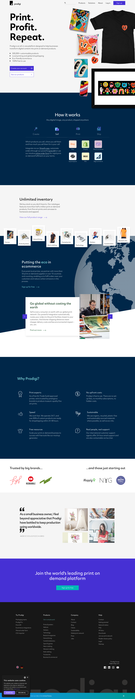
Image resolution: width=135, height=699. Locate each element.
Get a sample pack (49, 620)
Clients (73, 628)
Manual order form (22, 630)
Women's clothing (48, 649)
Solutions (91, 3)
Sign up (119, 3)
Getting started (103, 622)
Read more (17, 689)
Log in (108, 3)
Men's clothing (47, 646)
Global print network (77, 633)
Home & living (47, 638)
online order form (42, 153)
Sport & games (48, 644)
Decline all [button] (22, 692)
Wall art (45, 627)
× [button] (27, 677)
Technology (46, 633)
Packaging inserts (21, 620)
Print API (18, 625)
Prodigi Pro (19, 622)
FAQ (100, 628)
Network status (103, 625)
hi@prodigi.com (114, 663)
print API (52, 151)
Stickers (45, 630)
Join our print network (105, 636)
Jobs (72, 639)
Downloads (102, 633)
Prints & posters (48, 624)
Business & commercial (50, 657)
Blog (72, 625)
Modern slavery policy (105, 639)
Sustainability (75, 630)
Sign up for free (67, 588)
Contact (73, 622)
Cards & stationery (49, 641)
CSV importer (20, 633)
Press (72, 636)
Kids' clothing (47, 652)
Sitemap (101, 644)
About (100, 3)
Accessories (46, 654)
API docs (101, 630)
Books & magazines (49, 635)
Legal (100, 641)
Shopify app (44, 148)
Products (82, 3)
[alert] (16, 686)
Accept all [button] (9, 692)
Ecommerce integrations (23, 628)
